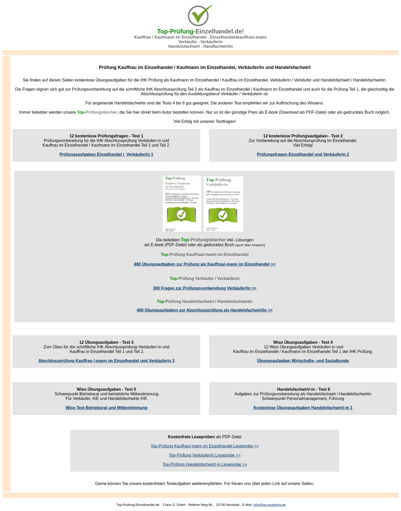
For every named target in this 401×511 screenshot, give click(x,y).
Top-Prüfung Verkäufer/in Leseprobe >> (204, 455)
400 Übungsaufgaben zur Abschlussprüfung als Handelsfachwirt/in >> (205, 310)
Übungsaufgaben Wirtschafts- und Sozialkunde (303, 361)
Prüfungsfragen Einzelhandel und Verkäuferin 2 (303, 154)
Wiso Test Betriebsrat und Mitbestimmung (106, 408)
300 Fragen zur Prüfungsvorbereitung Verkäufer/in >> (205, 288)
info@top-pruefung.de (269, 505)
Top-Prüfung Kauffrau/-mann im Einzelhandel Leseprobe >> (205, 446)
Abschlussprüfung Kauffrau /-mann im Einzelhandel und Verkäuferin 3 (106, 361)
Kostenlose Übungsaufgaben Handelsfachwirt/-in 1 (302, 408)
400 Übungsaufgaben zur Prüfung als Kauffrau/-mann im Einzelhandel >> (205, 264)
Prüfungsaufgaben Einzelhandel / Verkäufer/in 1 (106, 154)
